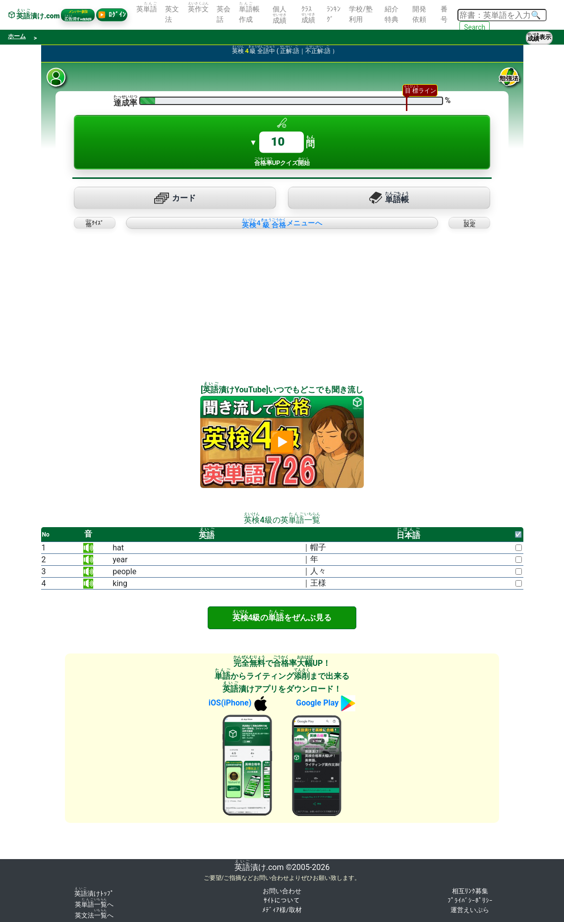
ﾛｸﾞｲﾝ (112, 15)
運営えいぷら (470, 910)
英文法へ (94, 915)
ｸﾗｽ (308, 14)
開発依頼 (419, 14)
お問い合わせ (282, 891)
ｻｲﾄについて (282, 900)
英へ (94, 904)
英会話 (223, 14)
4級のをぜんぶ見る (282, 615)
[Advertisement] (159, 302)
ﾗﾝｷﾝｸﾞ (333, 14)
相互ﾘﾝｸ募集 (470, 891)
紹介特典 (391, 14)
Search (474, 27)
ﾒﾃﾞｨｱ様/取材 (281, 910)
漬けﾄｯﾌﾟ (94, 893)
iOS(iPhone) (239, 702)
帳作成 (249, 12)
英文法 (172, 14)
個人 (279, 14)
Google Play (325, 702)
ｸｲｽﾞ (95, 223)
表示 (539, 37)
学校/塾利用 (361, 14)
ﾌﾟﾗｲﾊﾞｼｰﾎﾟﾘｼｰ (470, 900)
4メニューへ (282, 223)
